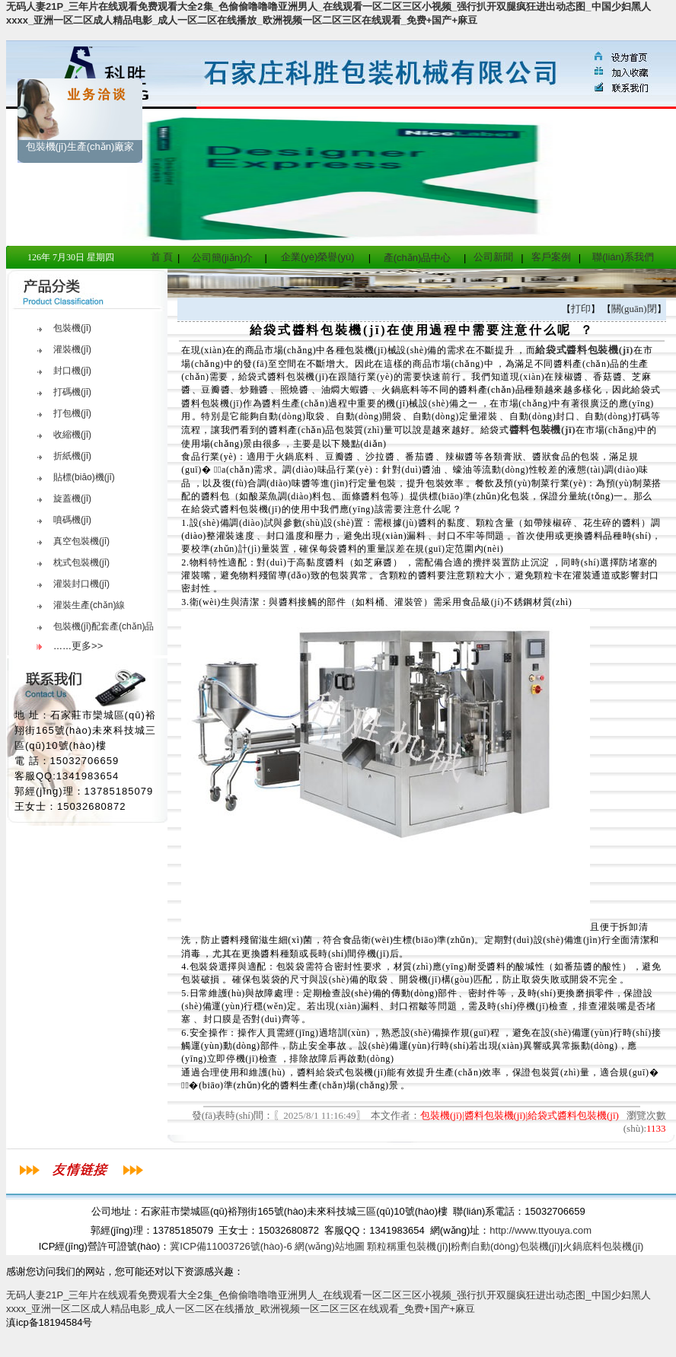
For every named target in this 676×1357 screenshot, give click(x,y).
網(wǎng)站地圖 (330, 1246)
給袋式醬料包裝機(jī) (584, 349)
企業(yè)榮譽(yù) (318, 257)
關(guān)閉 (634, 308)
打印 (581, 308)
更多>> (87, 645)
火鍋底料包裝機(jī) (603, 1246)
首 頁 (162, 257)
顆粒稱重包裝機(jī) (407, 1246)
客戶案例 (551, 257)
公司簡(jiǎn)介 (223, 257)
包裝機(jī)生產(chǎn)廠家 (80, 146)
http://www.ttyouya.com (540, 1230)
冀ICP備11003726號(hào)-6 (231, 1246)
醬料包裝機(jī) (542, 429)
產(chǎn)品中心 (417, 257)
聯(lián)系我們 (623, 257)
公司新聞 (493, 257)
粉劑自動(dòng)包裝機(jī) (505, 1246)
